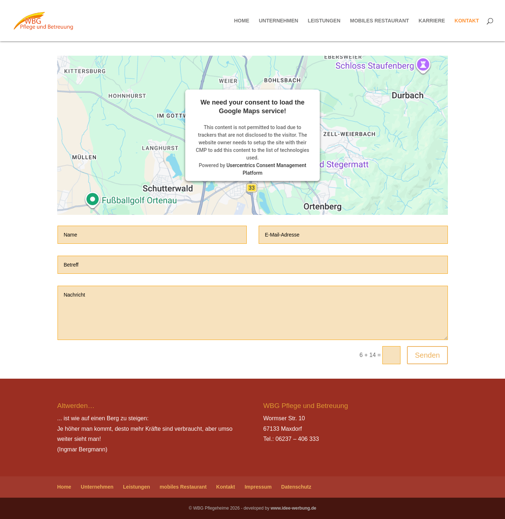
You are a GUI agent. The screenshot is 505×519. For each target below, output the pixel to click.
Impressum (258, 487)
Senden (427, 355)
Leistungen (324, 21)
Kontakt (467, 21)
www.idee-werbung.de (293, 508)
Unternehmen (278, 21)
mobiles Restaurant (379, 21)
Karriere (432, 21)
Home (241, 21)
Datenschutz (296, 487)
